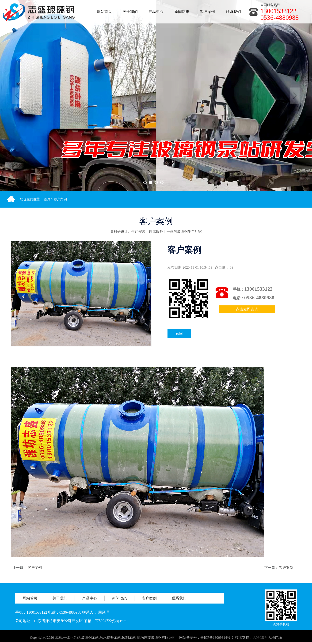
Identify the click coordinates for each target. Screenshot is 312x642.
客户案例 (60, 199)
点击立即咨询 (247, 309)
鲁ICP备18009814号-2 (216, 640)
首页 (47, 199)
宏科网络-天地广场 (267, 640)
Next (295, 95)
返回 (179, 333)
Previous (17, 95)
